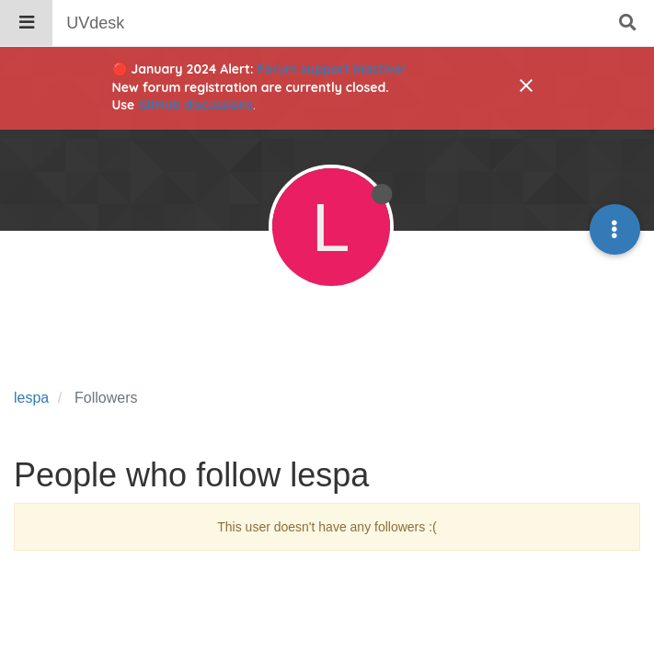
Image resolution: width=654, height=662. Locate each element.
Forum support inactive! (332, 69)
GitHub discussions (195, 105)
